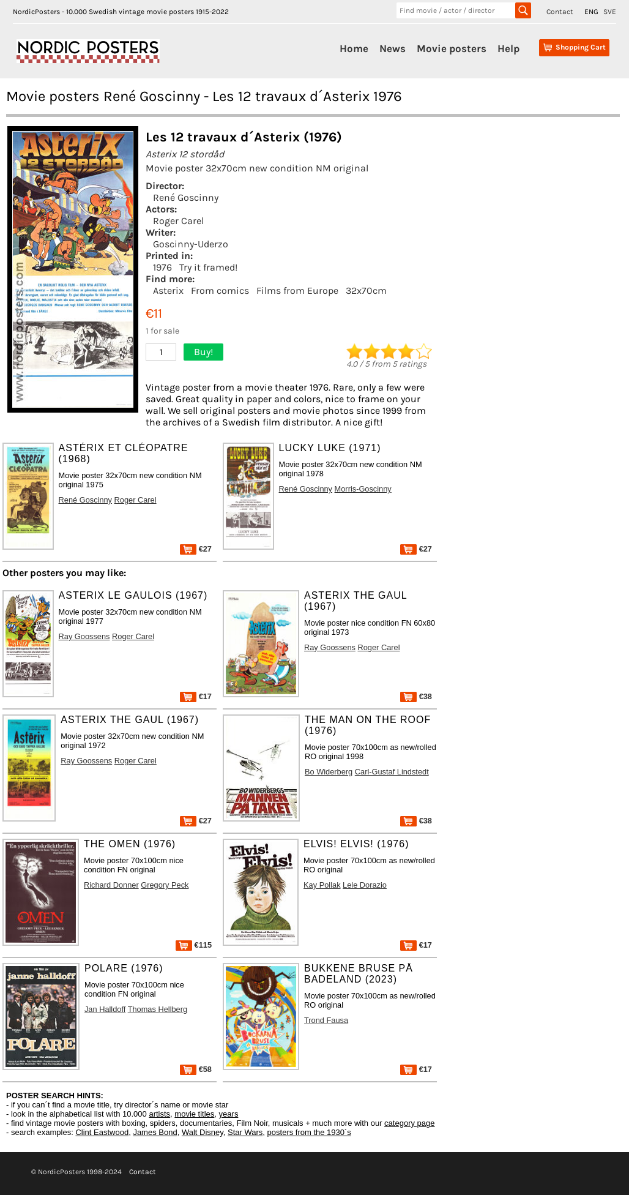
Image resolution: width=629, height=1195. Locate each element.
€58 (196, 1069)
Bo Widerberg (328, 771)
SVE (609, 11)
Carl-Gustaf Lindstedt (392, 771)
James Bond (155, 1132)
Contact (559, 11)
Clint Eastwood (101, 1132)
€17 (196, 696)
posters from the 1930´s (309, 1132)
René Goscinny (185, 197)
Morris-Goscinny (363, 488)
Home (354, 48)
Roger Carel (178, 221)
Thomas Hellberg (157, 1009)
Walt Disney (202, 1132)
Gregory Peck (164, 885)
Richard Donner (111, 885)
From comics (220, 290)
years (229, 1113)
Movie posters (451, 48)
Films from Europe (297, 290)
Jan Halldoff (104, 1009)
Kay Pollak (321, 885)
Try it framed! (208, 267)
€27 (196, 548)
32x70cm (366, 290)
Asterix (168, 290)
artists (159, 1113)
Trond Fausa (326, 1020)
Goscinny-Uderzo (190, 244)
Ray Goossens (84, 636)
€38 (416, 696)
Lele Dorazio (365, 885)
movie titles (194, 1113)
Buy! (203, 352)
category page (409, 1123)
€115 (194, 945)
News (392, 48)
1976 (162, 267)
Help (508, 48)
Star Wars (245, 1132)
